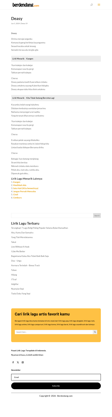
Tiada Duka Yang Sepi (20, 293)
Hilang (14, 274)
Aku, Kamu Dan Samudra (22, 232)
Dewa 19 (24, 23)
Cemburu (17, 197)
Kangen (16, 182)
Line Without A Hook (20, 246)
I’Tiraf (14, 279)
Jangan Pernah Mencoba (24, 191)
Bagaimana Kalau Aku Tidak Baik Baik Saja (30, 256)
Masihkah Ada (19, 185)
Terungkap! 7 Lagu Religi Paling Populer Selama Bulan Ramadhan (39, 228)
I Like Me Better (18, 251)
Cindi (15, 194)
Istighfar (15, 284)
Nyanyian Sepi (17, 289)
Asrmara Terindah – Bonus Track (25, 265)
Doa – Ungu (16, 260)
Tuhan (14, 270)
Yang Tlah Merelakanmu (22, 237)
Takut (13, 242)
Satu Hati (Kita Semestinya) (25, 188)
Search (97, 216)
